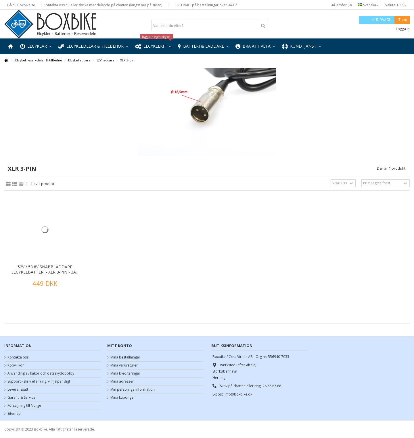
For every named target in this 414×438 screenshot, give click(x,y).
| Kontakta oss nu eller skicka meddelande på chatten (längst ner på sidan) (101, 5)
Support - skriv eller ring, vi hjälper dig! (38, 381)
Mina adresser (122, 381)
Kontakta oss (17, 357)
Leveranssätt (17, 389)
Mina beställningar (125, 357)
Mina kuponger (122, 397)
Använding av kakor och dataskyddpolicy (40, 373)
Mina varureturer (124, 365)
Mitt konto (119, 345)
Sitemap (14, 413)
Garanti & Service (21, 397)
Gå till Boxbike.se (21, 5)
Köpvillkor (15, 365)
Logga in (402, 28)
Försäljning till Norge (24, 405)
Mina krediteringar (125, 373)
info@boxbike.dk (238, 394)
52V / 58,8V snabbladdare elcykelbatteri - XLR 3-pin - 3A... (44, 269)
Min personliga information (132, 389)
